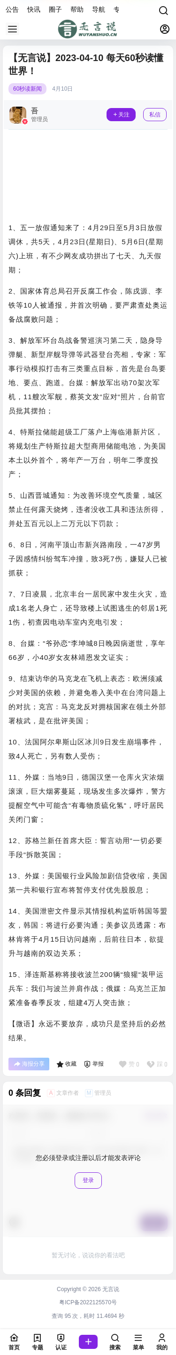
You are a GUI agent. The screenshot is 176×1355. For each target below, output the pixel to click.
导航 (98, 9)
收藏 (66, 1064)
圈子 (55, 9)
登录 (88, 1180)
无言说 (110, 1289)
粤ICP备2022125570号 (88, 1302)
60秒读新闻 (27, 89)
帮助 (77, 9)
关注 (121, 114)
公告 (12, 9)
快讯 (33, 9)
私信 (155, 114)
